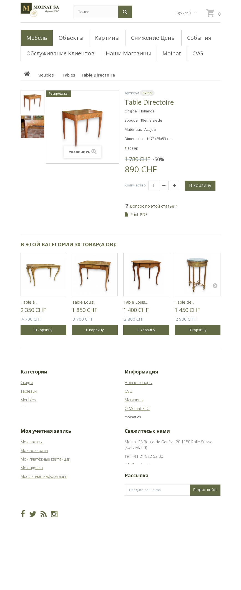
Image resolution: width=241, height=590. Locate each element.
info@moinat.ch (139, 473)
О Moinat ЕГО (137, 408)
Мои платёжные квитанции (45, 467)
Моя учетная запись (46, 439)
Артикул (132, 92)
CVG (128, 391)
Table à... (29, 302)
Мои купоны (32, 493)
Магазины (134, 399)
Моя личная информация (44, 485)
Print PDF (138, 214)
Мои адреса (32, 476)
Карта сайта (136, 417)
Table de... (184, 302)
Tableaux (29, 391)
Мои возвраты (34, 459)
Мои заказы (31, 450)
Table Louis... (84, 302)
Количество (135, 185)
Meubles (28, 399)
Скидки (27, 382)
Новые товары (138, 382)
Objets (26, 408)
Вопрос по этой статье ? (153, 206)
